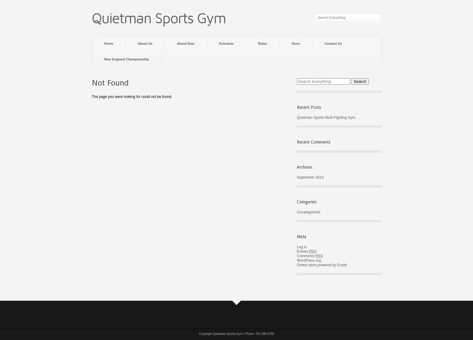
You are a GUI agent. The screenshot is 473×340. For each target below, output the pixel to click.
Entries (306, 251)
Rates (262, 43)
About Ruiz (185, 43)
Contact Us (333, 43)
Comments (310, 256)
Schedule (226, 43)
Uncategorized (308, 212)
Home (108, 43)
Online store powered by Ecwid (322, 265)
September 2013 (310, 177)
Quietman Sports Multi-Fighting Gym (326, 117)
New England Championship (126, 59)
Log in (302, 247)
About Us (145, 43)
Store (295, 43)
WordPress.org (309, 260)
